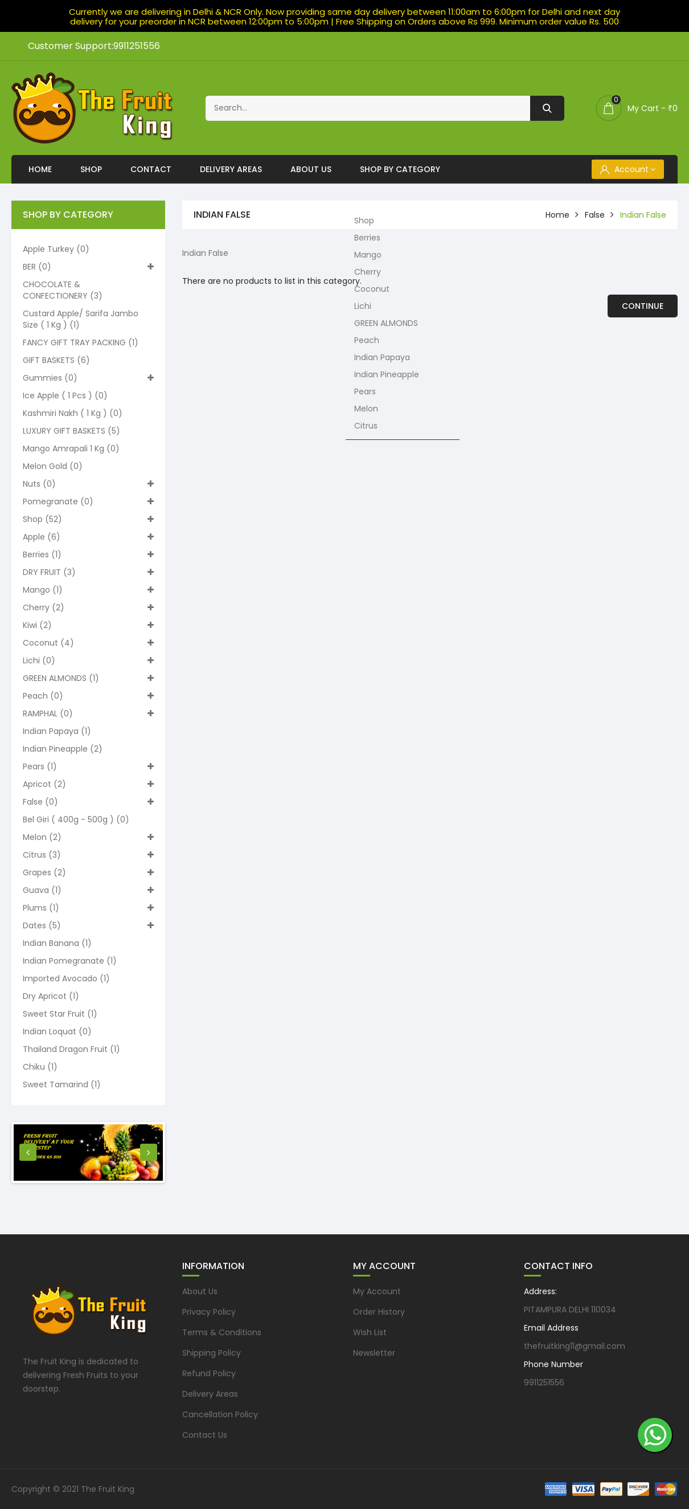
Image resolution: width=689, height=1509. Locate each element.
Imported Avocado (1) (66, 978)
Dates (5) (88, 925)
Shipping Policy (211, 1353)
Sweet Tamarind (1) (62, 1084)
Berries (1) (88, 554)
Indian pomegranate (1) (70, 960)
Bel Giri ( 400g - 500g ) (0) (76, 819)
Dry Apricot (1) (51, 996)
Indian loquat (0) (57, 1031)
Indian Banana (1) (57, 943)
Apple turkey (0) (56, 249)
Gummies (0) (88, 378)
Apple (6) (88, 537)
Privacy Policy (209, 1312)
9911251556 (544, 1382)
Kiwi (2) (88, 625)
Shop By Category (400, 169)
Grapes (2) (88, 872)
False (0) (88, 801)
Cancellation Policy (220, 1414)
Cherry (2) (88, 607)
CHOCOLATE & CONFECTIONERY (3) (62, 290)
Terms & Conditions (221, 1332)
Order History (379, 1312)
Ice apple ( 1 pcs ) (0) (65, 395)
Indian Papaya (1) (57, 731)
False (595, 215)
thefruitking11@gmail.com (574, 1346)
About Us (310, 169)
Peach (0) (88, 696)
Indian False (643, 215)
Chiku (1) (40, 1066)
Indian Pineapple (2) (62, 748)
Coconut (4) (88, 643)
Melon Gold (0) (53, 466)
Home (40, 169)
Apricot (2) (88, 784)
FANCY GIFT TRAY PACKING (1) (80, 342)
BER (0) (88, 266)
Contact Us (204, 1435)
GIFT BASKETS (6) (56, 360)
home (557, 215)
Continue (642, 306)
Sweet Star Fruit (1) (60, 1013)
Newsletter (374, 1353)
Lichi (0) (88, 660)
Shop (91, 169)
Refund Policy (209, 1373)
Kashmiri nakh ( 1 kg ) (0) (72, 413)
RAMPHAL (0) (88, 713)
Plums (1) (88, 907)
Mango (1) (88, 590)
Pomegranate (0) (88, 501)
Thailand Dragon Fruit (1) (71, 1049)
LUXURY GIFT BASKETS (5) (71, 431)
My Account (377, 1291)
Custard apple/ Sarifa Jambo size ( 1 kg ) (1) (80, 319)
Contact (150, 169)
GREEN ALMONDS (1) (88, 678)
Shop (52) (88, 519)
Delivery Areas (231, 169)
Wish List (370, 1332)
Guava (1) (88, 890)
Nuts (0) (88, 484)
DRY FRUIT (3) (88, 572)
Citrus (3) (88, 854)
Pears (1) (88, 766)
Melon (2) (88, 837)
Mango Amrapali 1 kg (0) (71, 448)
